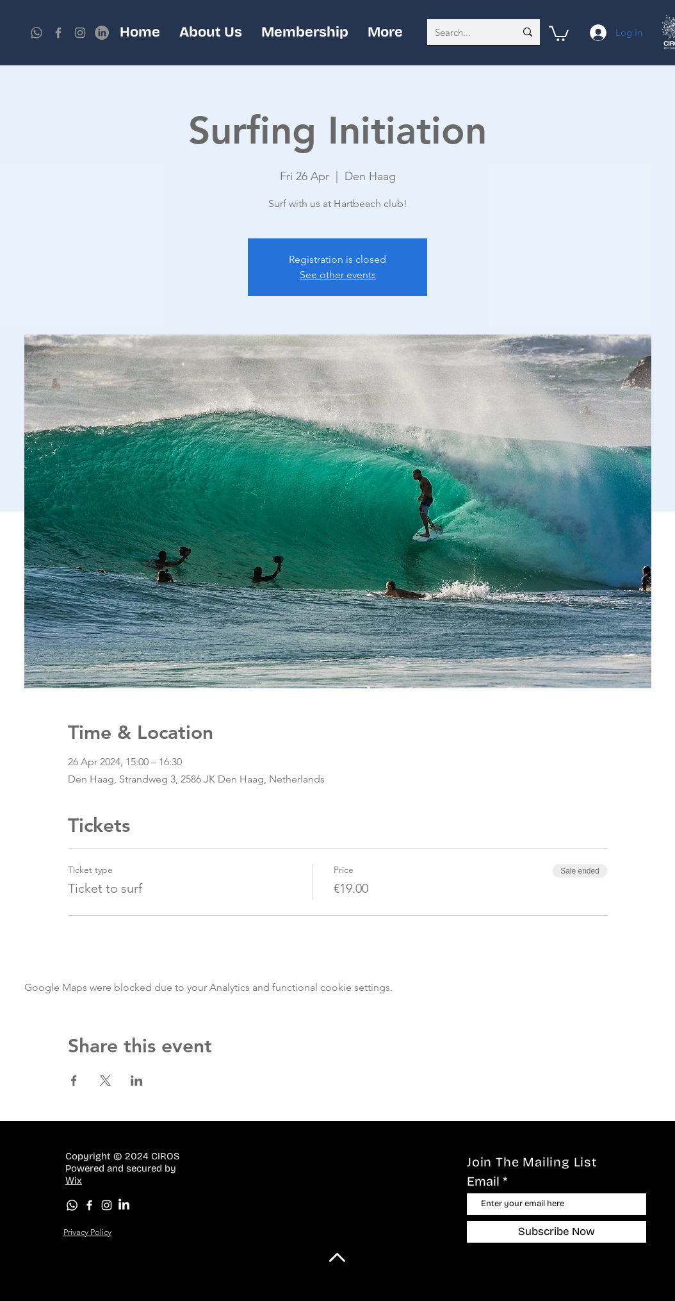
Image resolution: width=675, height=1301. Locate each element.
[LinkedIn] (124, 1205)
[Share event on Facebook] (74, 1080)
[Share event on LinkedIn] (137, 1080)
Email (483, 1181)
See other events (338, 275)
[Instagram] (80, 33)
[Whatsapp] (36, 33)
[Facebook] (58, 33)
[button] (559, 32)
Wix (73, 1180)
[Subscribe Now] (556, 1232)
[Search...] (465, 32)
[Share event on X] (105, 1080)
